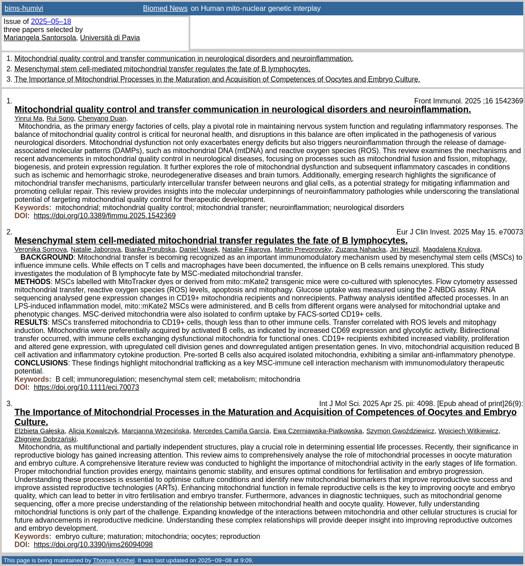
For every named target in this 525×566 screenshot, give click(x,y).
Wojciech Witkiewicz (469, 431)
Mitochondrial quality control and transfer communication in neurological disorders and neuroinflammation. (184, 58)
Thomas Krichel (113, 560)
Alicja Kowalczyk (93, 431)
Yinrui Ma (28, 118)
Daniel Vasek (199, 249)
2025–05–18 (51, 21)
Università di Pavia (110, 38)
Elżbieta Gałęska (39, 431)
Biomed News (165, 8)
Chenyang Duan (102, 118)
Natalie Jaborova (96, 249)
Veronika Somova (40, 249)
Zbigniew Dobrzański (45, 439)
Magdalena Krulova (451, 249)
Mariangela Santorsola (40, 38)
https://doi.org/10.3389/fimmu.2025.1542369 (105, 216)
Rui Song (60, 118)
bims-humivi (24, 8)
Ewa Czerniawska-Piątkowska (317, 431)
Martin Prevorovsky (302, 249)
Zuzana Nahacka (361, 249)
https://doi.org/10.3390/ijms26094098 (93, 544)
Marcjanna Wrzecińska (155, 431)
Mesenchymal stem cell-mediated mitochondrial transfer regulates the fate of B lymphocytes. (162, 69)
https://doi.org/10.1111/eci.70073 (86, 387)
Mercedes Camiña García (231, 431)
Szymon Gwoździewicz (400, 431)
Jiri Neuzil (404, 249)
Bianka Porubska (150, 249)
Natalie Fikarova (246, 249)
